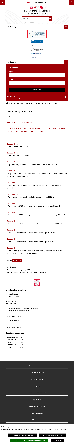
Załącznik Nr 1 (12, 144)
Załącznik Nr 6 (12, 194)
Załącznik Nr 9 (12, 248)
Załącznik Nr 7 (12, 203)
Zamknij (58, 440)
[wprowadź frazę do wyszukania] (35, 18)
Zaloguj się (37, 90)
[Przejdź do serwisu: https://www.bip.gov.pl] (37, 2)
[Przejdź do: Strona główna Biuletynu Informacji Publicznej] (7, 103)
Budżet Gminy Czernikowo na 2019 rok (21, 123)
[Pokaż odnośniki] (2, 2)
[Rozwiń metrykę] (17, 260)
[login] (37, 75)
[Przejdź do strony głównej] (37, 10)
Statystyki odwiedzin (37, 413)
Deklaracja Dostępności (37, 406)
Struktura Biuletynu (37, 379)
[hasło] (37, 83)
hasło (11, 79)
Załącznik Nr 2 (12, 153)
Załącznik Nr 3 (12, 162)
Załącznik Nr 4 (12, 171)
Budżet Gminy (46, 103)
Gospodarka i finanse (32, 103)
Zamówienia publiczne (37, 372)
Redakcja (37, 386)
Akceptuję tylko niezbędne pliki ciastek (29, 440)
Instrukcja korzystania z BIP (37, 393)
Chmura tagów (37, 420)
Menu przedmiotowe (16, 103)
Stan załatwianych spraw (37, 366)
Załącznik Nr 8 (12, 221)
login (10, 72)
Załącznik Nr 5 (12, 183)
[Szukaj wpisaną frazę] (50, 18)
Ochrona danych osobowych (22, 435)
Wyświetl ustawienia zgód (52, 435)
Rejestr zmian (37, 399)
